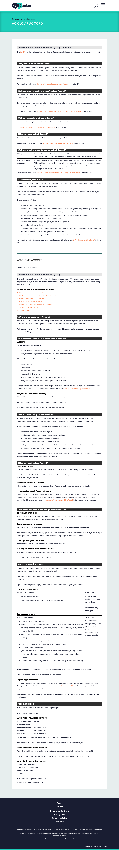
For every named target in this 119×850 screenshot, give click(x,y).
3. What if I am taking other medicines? (31, 299)
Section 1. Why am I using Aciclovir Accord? (53, 84)
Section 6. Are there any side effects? (77, 389)
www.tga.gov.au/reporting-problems (62, 686)
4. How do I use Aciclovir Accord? (29, 301)
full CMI (23, 52)
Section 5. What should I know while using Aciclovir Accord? (59, 173)
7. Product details (23, 310)
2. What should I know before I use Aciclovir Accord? (36, 296)
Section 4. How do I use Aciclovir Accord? (57, 143)
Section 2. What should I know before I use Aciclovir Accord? (59, 111)
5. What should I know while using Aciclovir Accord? (36, 304)
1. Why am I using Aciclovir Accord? (30, 293)
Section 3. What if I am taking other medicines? (38, 127)
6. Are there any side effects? (84, 240)
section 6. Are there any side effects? (59, 500)
